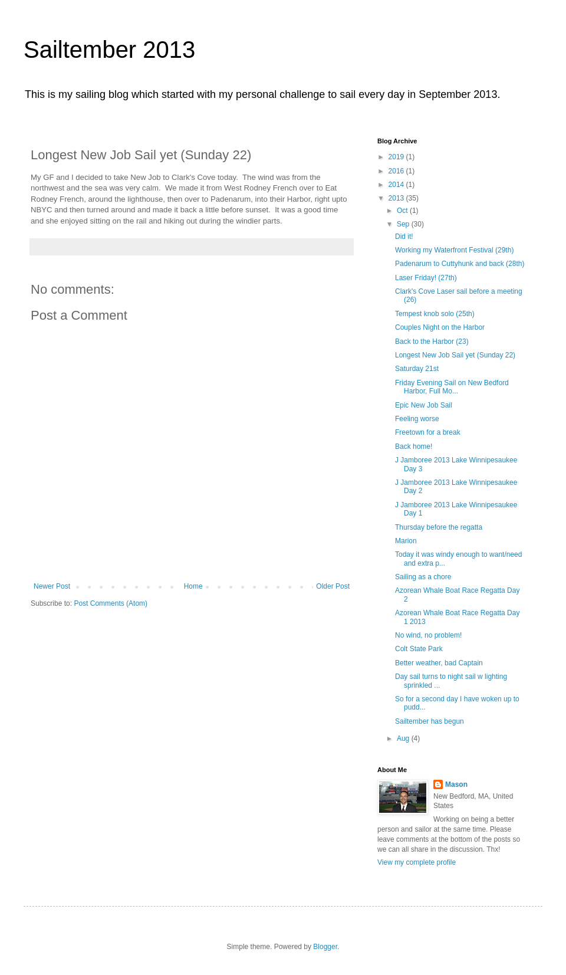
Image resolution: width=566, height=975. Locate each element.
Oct (403, 210)
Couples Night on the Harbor (440, 327)
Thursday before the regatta (438, 527)
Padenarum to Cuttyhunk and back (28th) (459, 264)
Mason (456, 784)
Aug (404, 738)
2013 (397, 198)
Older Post (333, 586)
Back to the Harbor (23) (432, 341)
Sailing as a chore (423, 577)
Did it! (404, 236)
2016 (397, 171)
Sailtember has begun (429, 721)
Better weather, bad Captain (439, 663)
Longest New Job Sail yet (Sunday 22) (455, 355)
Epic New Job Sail (423, 405)
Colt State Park (419, 649)
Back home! (413, 446)
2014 (397, 184)
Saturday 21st (417, 369)
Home (193, 586)
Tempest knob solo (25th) (435, 314)
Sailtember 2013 (109, 50)
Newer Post (52, 586)
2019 (397, 157)
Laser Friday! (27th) (426, 278)
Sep (404, 224)
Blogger (325, 947)
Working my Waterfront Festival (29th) (454, 250)
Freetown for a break (427, 432)
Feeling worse (417, 419)
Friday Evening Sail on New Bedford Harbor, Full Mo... (452, 387)
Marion (406, 541)
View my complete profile (416, 862)
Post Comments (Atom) (110, 603)
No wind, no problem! (428, 635)
